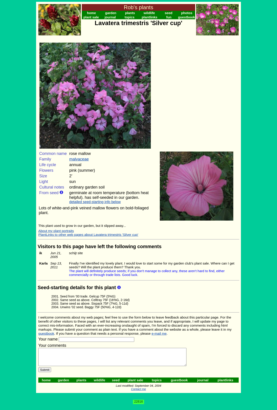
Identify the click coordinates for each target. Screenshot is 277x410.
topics (129, 17)
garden (110, 13)
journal (110, 17)
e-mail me (159, 333)
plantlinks (149, 17)
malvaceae (79, 159)
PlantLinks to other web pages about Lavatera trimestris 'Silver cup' (88, 234)
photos (186, 13)
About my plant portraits (56, 231)
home (91, 13)
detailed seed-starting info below (95, 202)
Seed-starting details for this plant (77, 287)
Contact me (138, 392)
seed (168, 13)
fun (168, 17)
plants (130, 13)
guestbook (186, 17)
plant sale (91, 17)
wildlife (149, 13)
